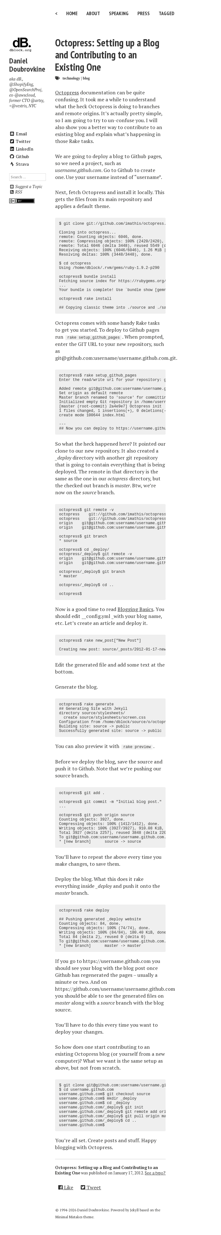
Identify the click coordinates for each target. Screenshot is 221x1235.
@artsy (37, 100)
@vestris (19, 106)
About (93, 13)
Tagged (166, 13)
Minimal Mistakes (68, 1217)
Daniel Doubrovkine (27, 65)
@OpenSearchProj (25, 89)
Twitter (20, 141)
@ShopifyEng (21, 84)
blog (86, 78)
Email (18, 134)
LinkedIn (21, 149)
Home (72, 13)
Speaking (119, 13)
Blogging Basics (135, 609)
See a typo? (155, 1173)
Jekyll (134, 1210)
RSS (15, 192)
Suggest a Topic (25, 186)
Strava (19, 164)
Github (19, 156)
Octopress (67, 92)
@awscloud (25, 95)
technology (71, 78)
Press (143, 13)
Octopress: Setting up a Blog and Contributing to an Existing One (107, 55)
